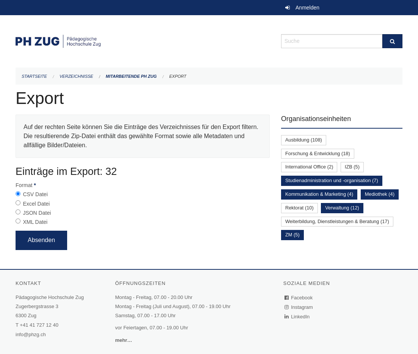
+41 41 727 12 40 (39, 325)
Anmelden (307, 8)
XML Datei (35, 222)
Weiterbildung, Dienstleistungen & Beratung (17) (337, 221)
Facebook (298, 298)
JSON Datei (37, 213)
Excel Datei (36, 204)
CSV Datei (35, 194)
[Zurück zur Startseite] (143, 40)
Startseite (34, 76)
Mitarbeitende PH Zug (131, 76)
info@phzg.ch (31, 334)
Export (177, 76)
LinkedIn (297, 316)
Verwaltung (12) (342, 208)
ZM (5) (292, 235)
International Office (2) (309, 167)
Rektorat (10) (299, 208)
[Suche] (392, 41)
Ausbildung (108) (303, 140)
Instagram (299, 307)
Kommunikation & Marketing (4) (319, 194)
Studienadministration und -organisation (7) (331, 180)
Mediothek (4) (379, 194)
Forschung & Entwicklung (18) (317, 153)
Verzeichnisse (76, 76)
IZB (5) (352, 167)
